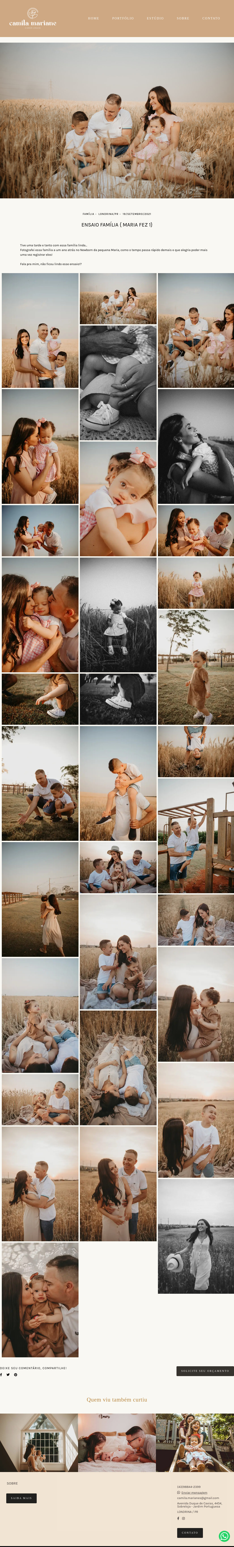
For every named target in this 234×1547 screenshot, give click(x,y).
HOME (93, 18)
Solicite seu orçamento (205, 1371)
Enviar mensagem (194, 1492)
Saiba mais (21, 1498)
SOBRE (183, 18)
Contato (190, 1532)
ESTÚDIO (155, 18)
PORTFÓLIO (123, 18)
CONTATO (211, 18)
